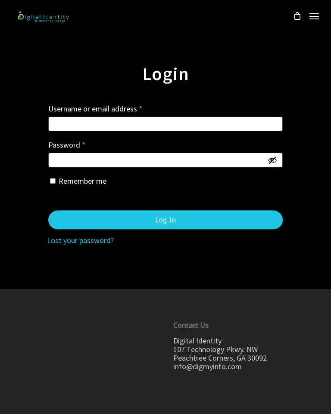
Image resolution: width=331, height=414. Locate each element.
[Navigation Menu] (314, 16)
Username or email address (95, 109)
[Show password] (272, 160)
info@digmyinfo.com (207, 366)
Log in (165, 220)
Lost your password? (80, 240)
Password (66, 145)
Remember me (82, 181)
